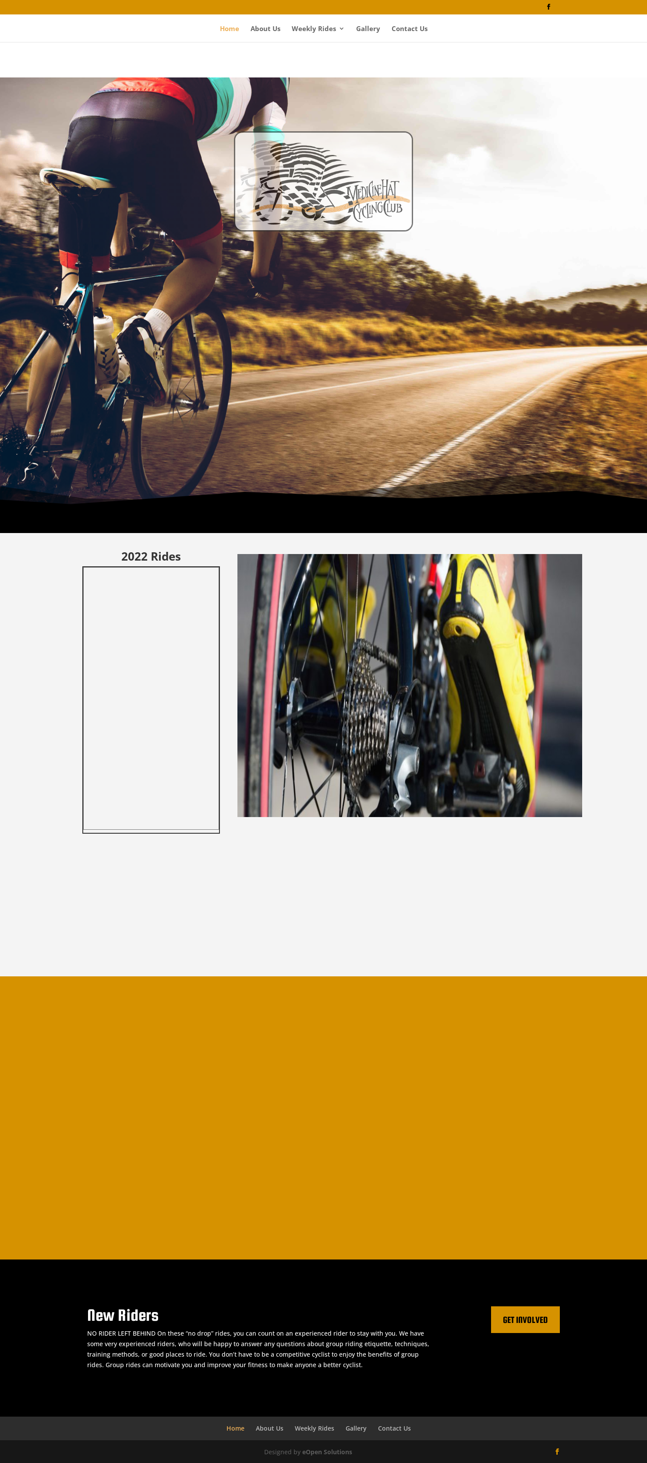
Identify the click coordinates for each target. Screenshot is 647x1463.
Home (229, 29)
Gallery (368, 29)
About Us (265, 29)
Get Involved (525, 1320)
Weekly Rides (314, 29)
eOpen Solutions (327, 1452)
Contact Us (410, 29)
